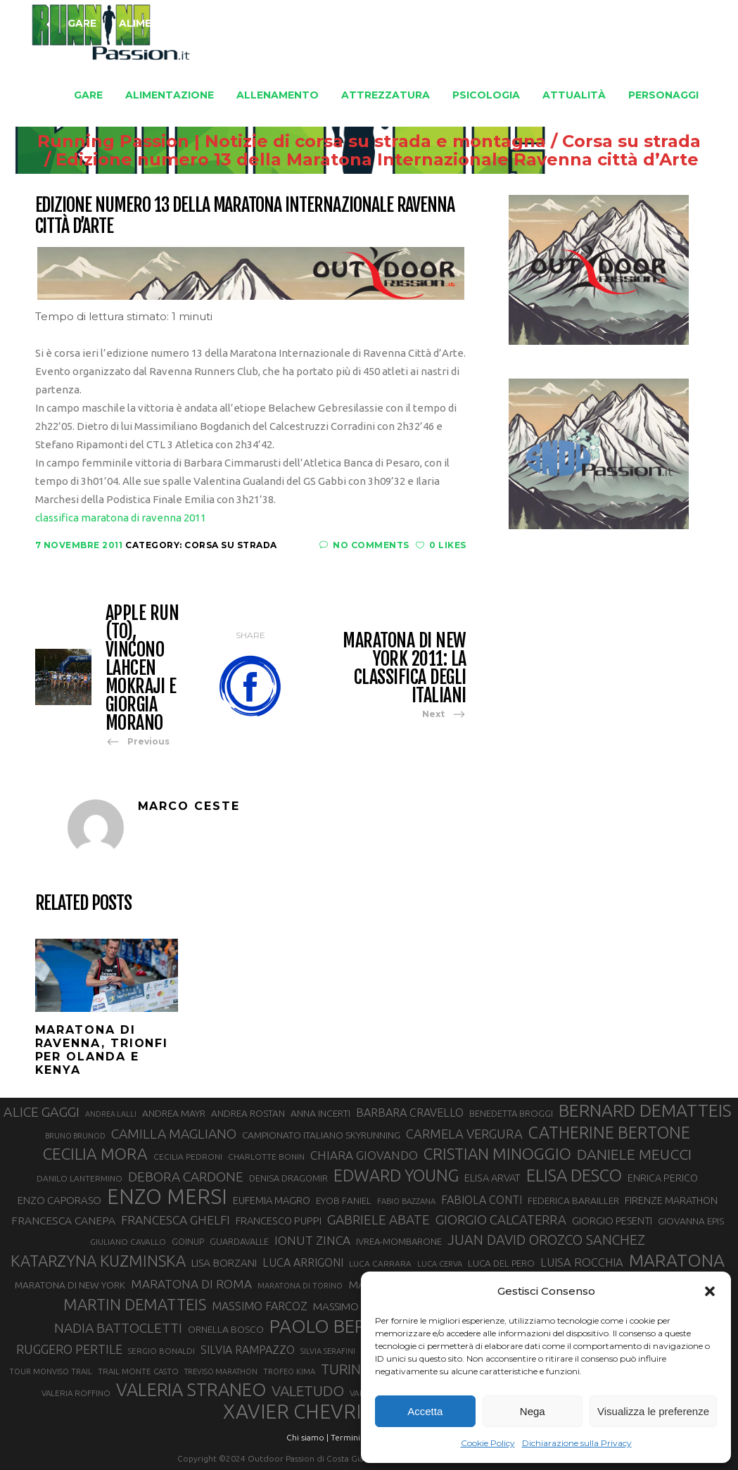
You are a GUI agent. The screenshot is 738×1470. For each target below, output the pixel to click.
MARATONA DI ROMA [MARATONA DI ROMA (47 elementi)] (191, 1284)
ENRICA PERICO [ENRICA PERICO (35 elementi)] (663, 1178)
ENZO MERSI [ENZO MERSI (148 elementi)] (167, 1197)
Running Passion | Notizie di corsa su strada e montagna (265, 141)
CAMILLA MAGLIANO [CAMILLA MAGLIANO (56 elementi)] (173, 1133)
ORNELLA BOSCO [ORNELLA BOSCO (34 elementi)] (226, 1329)
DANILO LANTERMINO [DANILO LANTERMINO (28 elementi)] (79, 1178)
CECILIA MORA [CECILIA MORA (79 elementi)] (95, 1153)
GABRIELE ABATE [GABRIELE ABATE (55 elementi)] (378, 1219)
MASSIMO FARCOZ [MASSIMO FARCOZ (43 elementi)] (259, 1306)
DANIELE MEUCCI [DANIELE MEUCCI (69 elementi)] (634, 1154)
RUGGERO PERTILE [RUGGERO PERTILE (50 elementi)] (69, 1349)
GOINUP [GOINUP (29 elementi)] (188, 1241)
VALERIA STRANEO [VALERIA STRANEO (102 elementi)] (191, 1390)
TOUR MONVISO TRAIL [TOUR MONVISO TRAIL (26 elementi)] (50, 1371)
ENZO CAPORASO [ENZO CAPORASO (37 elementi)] (59, 1200)
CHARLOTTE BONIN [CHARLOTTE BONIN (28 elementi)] (266, 1156)
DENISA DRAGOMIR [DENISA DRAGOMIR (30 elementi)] (288, 1178)
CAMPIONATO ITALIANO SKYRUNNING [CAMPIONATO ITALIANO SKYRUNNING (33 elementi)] (321, 1135)
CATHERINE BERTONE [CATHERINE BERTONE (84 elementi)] (609, 1132)
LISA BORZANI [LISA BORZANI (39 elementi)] (224, 1263)
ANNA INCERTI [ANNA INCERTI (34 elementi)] (320, 1113)
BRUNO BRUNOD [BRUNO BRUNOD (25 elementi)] (75, 1136)
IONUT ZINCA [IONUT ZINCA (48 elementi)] (312, 1240)
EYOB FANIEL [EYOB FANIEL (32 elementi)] (343, 1201)
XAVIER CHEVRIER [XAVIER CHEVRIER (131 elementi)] (304, 1411)
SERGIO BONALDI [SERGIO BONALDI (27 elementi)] (161, 1350)
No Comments (364, 545)
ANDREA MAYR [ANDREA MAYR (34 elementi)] (173, 1113)
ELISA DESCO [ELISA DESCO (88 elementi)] (574, 1176)
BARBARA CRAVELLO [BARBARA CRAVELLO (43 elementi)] (410, 1112)
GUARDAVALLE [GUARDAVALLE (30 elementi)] (239, 1241)
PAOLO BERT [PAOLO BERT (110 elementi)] (323, 1326)
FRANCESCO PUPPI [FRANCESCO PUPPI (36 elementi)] (279, 1221)
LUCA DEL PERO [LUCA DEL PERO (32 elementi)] (501, 1263)
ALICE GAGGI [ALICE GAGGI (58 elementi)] (41, 1112)
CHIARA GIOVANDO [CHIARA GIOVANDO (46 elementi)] (364, 1155)
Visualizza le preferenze (653, 1411)
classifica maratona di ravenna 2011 (120, 518)
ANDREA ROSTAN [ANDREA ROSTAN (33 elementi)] (248, 1113)
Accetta (425, 1411)
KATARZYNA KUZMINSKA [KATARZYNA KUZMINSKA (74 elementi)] (98, 1260)
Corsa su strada (605, 141)
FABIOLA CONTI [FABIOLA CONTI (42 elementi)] (481, 1199)
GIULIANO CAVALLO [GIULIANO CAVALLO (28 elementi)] (128, 1241)
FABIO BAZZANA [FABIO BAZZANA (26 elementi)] (406, 1201)
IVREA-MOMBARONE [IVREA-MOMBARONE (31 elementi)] (399, 1241)
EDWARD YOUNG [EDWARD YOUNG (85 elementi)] (396, 1175)
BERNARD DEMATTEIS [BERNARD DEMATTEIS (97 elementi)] (645, 1110)
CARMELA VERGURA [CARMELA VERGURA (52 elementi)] (464, 1134)
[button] (710, 1291)
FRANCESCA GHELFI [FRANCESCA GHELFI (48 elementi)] (175, 1220)
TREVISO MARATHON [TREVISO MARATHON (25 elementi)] (220, 1371)
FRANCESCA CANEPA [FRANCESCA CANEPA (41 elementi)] (63, 1220)
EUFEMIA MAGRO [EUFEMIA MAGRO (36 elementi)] (271, 1200)
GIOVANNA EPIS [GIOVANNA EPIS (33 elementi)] (691, 1221)
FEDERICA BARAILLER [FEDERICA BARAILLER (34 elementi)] (573, 1200)
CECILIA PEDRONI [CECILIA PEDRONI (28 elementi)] (187, 1156)
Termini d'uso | (359, 1437)
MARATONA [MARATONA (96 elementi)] (677, 1260)
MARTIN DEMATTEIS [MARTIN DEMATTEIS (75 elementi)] (134, 1304)
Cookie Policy (488, 1443)
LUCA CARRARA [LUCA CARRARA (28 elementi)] (380, 1263)
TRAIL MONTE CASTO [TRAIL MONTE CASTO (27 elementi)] (138, 1371)
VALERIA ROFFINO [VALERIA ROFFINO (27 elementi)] (76, 1393)
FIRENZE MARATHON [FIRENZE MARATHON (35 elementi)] (671, 1200)
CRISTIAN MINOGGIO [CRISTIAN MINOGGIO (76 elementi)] (497, 1153)
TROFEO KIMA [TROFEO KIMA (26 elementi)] (289, 1371)
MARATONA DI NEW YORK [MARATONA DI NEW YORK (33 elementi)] (70, 1285)
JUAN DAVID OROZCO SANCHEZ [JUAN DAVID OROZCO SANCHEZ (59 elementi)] (546, 1240)
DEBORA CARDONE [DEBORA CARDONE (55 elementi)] (185, 1176)
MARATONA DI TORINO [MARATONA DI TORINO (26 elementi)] (300, 1285)
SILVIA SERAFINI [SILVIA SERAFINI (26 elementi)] (327, 1351)
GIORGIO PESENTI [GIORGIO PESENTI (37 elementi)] (612, 1221)
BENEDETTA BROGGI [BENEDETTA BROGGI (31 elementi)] (511, 1113)
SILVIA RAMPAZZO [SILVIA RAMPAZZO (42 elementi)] (248, 1349)
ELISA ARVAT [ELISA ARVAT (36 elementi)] (492, 1178)
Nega (532, 1411)
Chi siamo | (307, 1437)
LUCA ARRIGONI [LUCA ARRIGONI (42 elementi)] (302, 1262)
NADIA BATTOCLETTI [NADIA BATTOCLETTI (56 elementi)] (118, 1328)
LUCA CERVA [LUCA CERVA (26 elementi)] (439, 1264)
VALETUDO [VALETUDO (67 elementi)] (308, 1390)
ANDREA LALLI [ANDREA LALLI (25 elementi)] (110, 1114)
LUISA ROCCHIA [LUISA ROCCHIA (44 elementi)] (581, 1262)
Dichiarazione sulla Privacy (577, 1443)
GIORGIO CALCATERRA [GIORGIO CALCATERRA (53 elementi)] (500, 1219)
